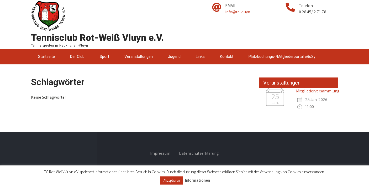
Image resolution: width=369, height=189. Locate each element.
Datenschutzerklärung (199, 153)
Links (200, 56)
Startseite (46, 56)
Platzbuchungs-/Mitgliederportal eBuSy (282, 56)
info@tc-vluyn (237, 12)
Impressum (160, 153)
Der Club (77, 56)
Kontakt (226, 56)
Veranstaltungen (138, 56)
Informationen (197, 180)
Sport (104, 56)
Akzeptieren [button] (172, 180)
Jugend (174, 56)
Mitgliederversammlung (318, 91)
